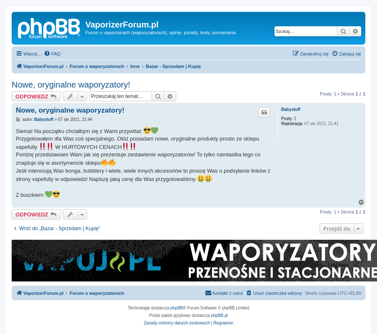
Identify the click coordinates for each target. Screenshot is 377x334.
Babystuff (290, 109)
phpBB (176, 308)
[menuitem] (52, 54)
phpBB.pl (219, 315)
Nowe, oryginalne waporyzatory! (71, 84)
